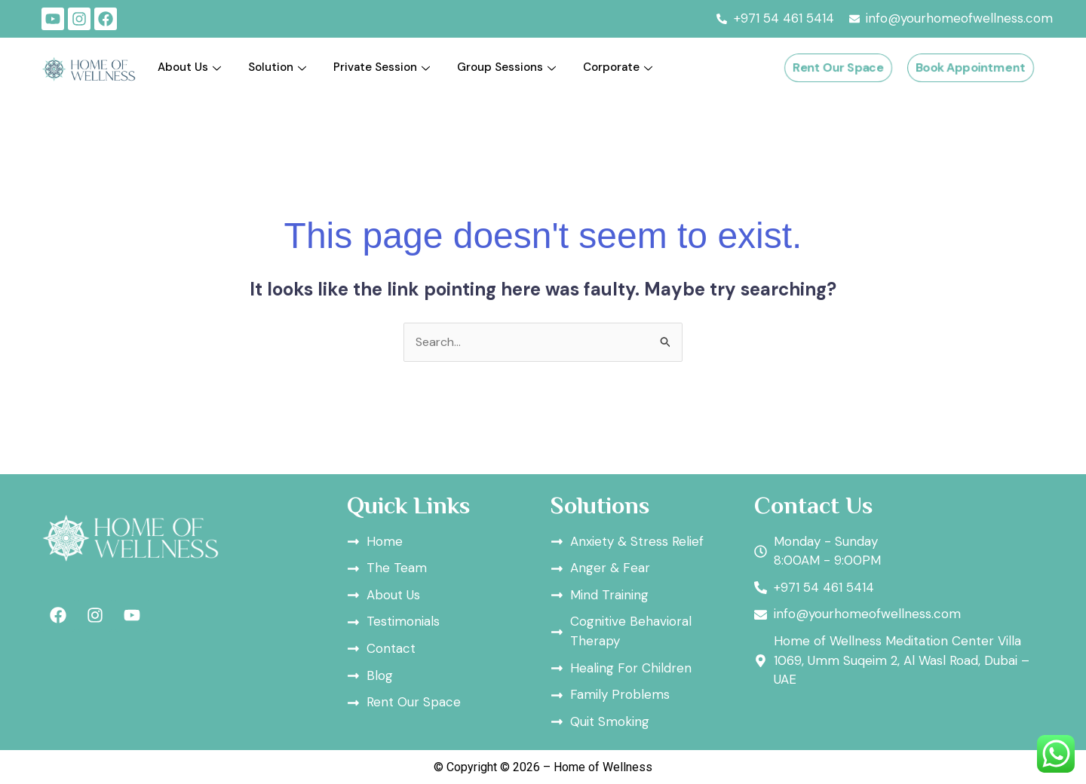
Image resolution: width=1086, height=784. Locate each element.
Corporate (617, 67)
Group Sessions (506, 67)
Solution (277, 67)
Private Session (381, 67)
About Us (189, 67)
